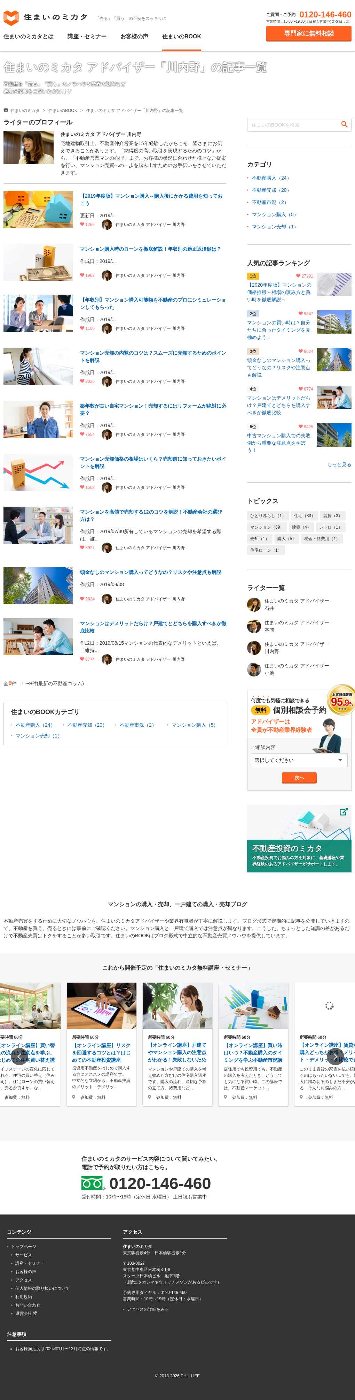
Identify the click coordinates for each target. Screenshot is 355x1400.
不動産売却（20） (88, 725)
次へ (299, 777)
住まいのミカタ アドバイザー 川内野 (288, 648)
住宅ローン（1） (266, 550)
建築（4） (301, 527)
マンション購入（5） (195, 725)
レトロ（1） (330, 527)
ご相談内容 (263, 747)
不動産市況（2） (138, 725)
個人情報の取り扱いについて (42, 1288)
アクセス (23, 1280)
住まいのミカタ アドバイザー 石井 (288, 605)
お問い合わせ (27, 1305)
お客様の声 (134, 36)
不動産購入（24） (35, 725)
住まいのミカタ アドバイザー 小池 (288, 669)
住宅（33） (304, 515)
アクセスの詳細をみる (148, 1309)
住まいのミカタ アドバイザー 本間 (288, 626)
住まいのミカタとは (28, 36)
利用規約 (23, 1296)
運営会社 (26, 1313)
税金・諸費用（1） (322, 538)
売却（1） (259, 538)
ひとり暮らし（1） (268, 515)
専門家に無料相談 (309, 33)
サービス (23, 1255)
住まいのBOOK (181, 36)
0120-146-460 (326, 14)
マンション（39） (267, 527)
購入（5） (287, 538)
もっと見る (339, 464)
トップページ (23, 1246)
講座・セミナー (87, 36)
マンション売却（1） (39, 736)
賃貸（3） (332, 515)
